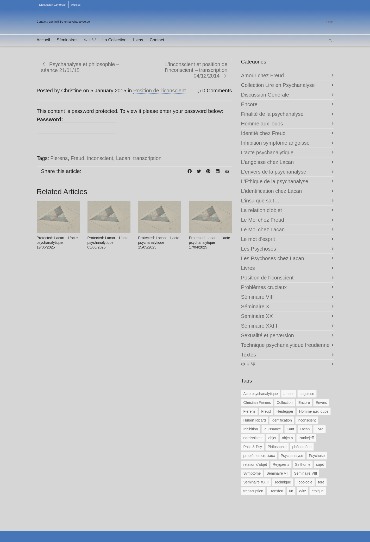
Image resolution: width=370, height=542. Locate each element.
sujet (320, 464)
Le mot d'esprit (258, 239)
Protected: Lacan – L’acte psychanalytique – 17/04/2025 (209, 242)
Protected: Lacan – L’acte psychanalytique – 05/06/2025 (108, 242)
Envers (321, 402)
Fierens (59, 158)
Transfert (276, 491)
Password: (76, 125)
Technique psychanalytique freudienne (285, 345)
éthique (318, 491)
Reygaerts (281, 464)
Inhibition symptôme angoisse (275, 143)
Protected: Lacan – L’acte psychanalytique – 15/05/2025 (158, 242)
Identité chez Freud (263, 133)
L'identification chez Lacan (271, 191)
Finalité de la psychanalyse (272, 114)
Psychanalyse (292, 456)
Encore (249, 104)
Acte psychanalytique (260, 394)
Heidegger (285, 411)
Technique (282, 482)
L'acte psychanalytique (267, 152)
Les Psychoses (258, 249)
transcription (147, 158)
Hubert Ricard (254, 420)
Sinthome (302, 464)
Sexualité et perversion (267, 335)
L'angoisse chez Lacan (267, 162)
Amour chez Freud (262, 75)
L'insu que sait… (260, 200)
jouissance (272, 429)
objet (272, 438)
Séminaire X (255, 306)
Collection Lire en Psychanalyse (278, 85)
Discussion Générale (52, 4)
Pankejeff (306, 438)
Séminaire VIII (257, 297)
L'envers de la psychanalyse (273, 172)
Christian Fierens (257, 402)
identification (282, 420)
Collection (284, 402)
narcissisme (253, 438)
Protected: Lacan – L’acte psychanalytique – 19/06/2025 (57, 242)
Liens (138, 40)
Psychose (317, 456)
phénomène (301, 447)
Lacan (123, 158)
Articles (75, 4)
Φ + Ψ (90, 40)
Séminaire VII (277, 473)
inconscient (100, 158)
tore (321, 482)
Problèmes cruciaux (264, 287)
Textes (248, 355)
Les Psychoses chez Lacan (272, 258)
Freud (77, 158)
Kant (290, 429)
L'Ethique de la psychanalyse (274, 181)
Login (330, 21)
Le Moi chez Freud (262, 220)
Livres (248, 268)
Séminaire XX (257, 316)
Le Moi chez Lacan (263, 229)
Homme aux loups (262, 123)
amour (289, 394)
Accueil (43, 40)
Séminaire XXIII (259, 326)
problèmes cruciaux (259, 456)
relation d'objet (255, 464)
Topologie (304, 482)
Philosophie (277, 447)
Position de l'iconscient (159, 90)
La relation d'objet (261, 210)
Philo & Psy (252, 447)
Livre (319, 429)
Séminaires (67, 40)
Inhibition (250, 429)
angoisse (307, 394)
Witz (302, 491)
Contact (157, 40)
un (291, 491)
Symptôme (252, 473)
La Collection (114, 40)
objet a (287, 438)
